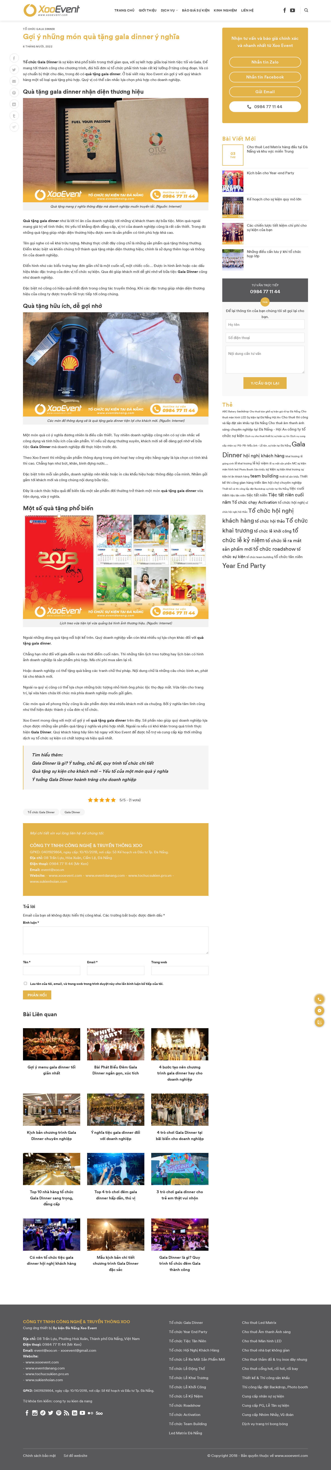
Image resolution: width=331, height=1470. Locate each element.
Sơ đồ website (75, 1455)
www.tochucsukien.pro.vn (149, 875)
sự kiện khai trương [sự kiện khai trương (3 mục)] (288, 469)
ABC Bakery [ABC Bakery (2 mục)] (229, 411)
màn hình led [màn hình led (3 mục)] (230, 469)
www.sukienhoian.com (48, 881)
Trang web (159, 961)
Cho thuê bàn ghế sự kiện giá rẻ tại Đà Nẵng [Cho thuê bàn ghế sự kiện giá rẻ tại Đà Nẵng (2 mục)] (275, 411)
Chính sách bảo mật (39, 1455)
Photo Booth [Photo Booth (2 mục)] (246, 469)
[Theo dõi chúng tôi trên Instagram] (34, 1413)
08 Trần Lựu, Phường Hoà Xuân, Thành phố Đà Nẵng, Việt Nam (88, 1338)
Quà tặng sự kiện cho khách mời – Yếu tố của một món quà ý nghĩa (100, 770)
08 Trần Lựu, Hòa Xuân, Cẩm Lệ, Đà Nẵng (78, 857)
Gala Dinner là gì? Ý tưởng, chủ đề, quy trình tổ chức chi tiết (92, 762)
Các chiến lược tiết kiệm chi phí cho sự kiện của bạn (277, 227)
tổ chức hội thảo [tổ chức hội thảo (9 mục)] (270, 521)
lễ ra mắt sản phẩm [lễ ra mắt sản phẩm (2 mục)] (280, 463)
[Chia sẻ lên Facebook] (14, 58)
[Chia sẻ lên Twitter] (14, 69)
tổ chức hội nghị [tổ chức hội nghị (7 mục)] (291, 502)
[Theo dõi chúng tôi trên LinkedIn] (74, 1413)
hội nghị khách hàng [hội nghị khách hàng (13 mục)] (264, 455)
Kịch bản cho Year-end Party (270, 173)
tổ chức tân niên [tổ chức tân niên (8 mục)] (288, 556)
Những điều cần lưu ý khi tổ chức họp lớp (274, 253)
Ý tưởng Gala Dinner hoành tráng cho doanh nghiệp (84, 779)
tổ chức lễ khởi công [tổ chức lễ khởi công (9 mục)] (273, 531)
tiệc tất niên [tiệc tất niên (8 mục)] (257, 495)
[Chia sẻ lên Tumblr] (14, 115)
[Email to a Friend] (14, 81)
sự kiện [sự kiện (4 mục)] (271, 469)
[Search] (306, 10)
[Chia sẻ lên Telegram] (14, 127)
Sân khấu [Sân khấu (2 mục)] (259, 469)
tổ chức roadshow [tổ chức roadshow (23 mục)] (274, 548)
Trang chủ (124, 10)
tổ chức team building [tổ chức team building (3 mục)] (259, 557)
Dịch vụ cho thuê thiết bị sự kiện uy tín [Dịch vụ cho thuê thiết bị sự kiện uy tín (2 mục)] (267, 436)
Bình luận (31, 922)
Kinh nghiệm (225, 10)
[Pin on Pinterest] (14, 92)
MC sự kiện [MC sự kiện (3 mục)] (299, 463)
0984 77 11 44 (61, 863)
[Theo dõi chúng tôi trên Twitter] (50, 1413)
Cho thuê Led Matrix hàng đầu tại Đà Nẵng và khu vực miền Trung (277, 149)
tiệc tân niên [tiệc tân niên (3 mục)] (238, 495)
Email (92, 961)
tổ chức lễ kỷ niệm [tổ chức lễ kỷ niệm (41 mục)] (260, 534)
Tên (27, 961)
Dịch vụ (169, 10)
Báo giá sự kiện (196, 10)
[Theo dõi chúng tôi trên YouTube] (292, 10)
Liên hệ (247, 10)
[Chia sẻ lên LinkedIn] (14, 104)
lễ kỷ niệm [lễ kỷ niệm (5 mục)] (260, 463)
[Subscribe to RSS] (66, 1413)
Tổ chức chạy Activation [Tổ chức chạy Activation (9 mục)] (254, 502)
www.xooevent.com (65, 875)
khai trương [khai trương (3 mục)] (292, 456)
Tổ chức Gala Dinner (39, 29)
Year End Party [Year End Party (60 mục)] (244, 565)
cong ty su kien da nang (72, 1401)
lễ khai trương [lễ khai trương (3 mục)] (243, 463)
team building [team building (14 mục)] (264, 475)
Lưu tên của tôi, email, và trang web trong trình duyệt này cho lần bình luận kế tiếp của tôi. (96, 983)
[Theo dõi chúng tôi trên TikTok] (43, 1413)
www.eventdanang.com (105, 875)
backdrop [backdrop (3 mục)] (243, 411)
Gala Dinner (72, 812)
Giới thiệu (148, 10)
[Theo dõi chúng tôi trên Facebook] (284, 10)
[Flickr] (90, 1413)
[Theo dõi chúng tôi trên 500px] (99, 1413)
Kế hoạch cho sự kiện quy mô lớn (274, 199)
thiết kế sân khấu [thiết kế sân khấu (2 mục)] (289, 476)
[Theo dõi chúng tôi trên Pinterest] (58, 1413)
